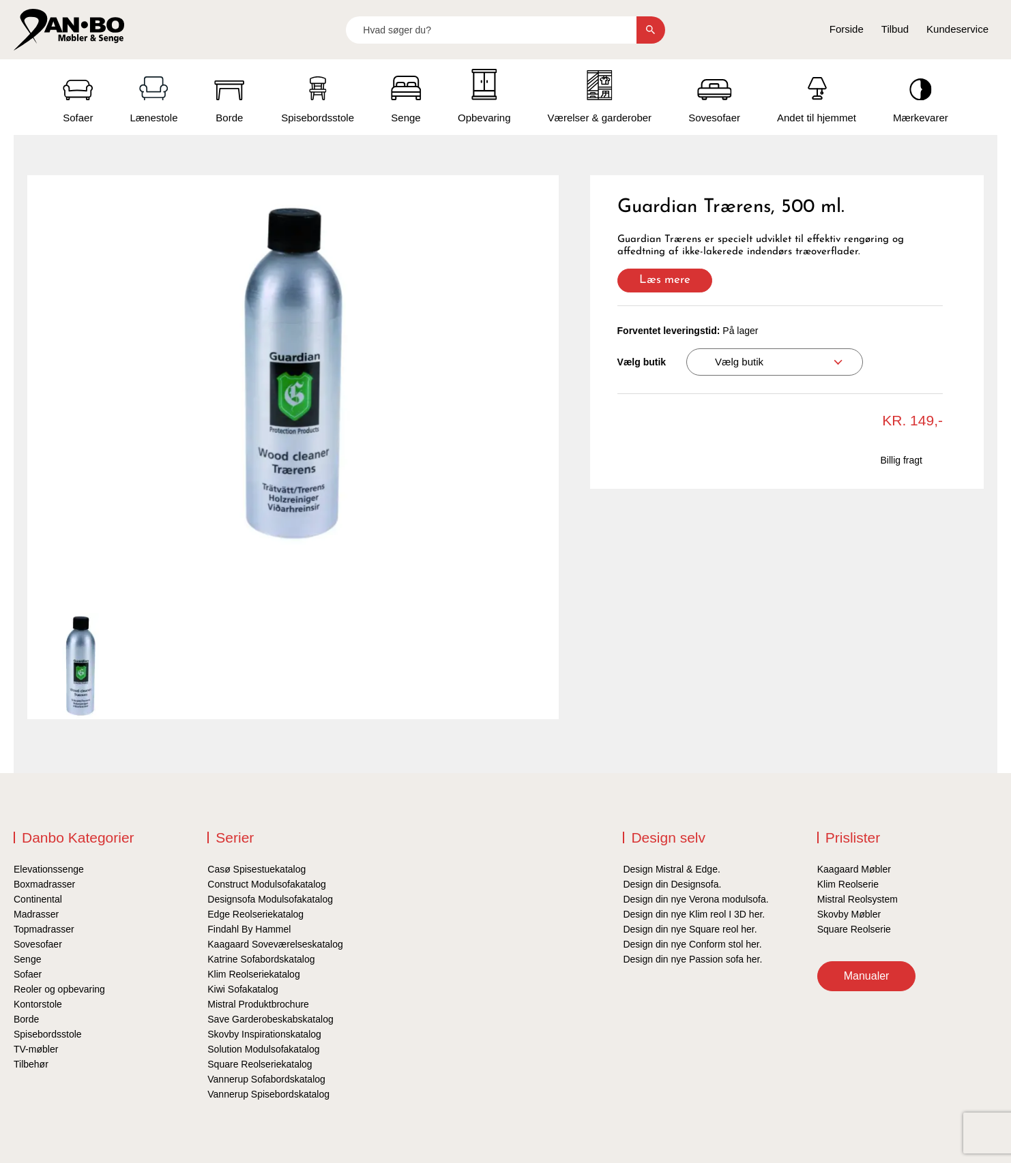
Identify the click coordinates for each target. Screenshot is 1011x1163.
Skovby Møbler (849, 914)
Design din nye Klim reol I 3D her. (694, 914)
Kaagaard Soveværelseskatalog (274, 944)
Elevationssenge (49, 869)
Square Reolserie (854, 929)
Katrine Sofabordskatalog (260, 959)
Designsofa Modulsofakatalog (270, 899)
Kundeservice (957, 29)
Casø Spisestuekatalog (256, 869)
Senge (27, 959)
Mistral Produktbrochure (258, 1004)
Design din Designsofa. (672, 884)
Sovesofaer (38, 944)
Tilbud (895, 29)
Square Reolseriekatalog (259, 1064)
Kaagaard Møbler (854, 869)
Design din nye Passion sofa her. (692, 959)
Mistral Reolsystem (857, 899)
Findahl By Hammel (249, 929)
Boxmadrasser (44, 884)
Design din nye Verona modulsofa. (695, 899)
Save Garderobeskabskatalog (270, 1019)
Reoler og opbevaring (59, 989)
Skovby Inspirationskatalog (264, 1034)
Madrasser (36, 914)
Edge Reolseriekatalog (255, 914)
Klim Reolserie (848, 884)
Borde (26, 1019)
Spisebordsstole (48, 1034)
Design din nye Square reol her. (690, 929)
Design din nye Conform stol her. (692, 944)
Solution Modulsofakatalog (263, 1049)
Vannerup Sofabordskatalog (266, 1079)
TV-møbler (36, 1049)
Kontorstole (38, 1004)
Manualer (867, 976)
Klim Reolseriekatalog (253, 974)
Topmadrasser (44, 929)
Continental (38, 899)
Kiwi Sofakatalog (242, 989)
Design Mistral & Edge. (671, 869)
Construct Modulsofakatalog (266, 884)
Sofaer (28, 974)
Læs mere (664, 280)
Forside (847, 29)
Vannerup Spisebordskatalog (268, 1094)
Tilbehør (31, 1064)
